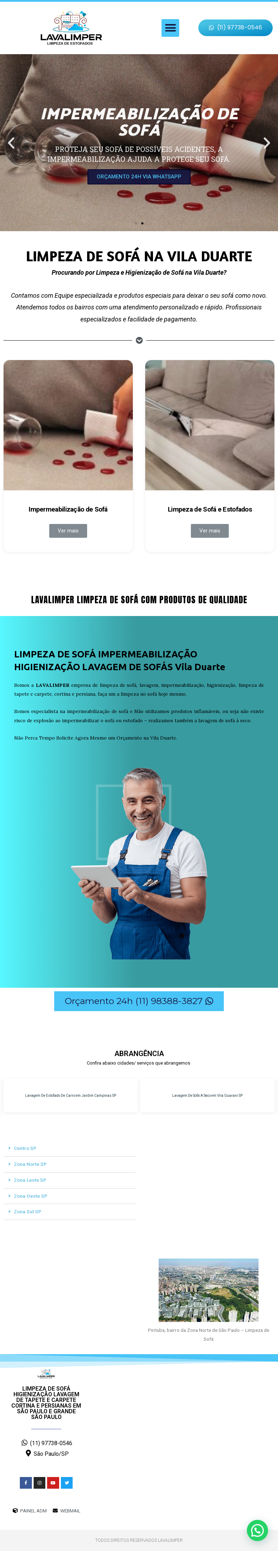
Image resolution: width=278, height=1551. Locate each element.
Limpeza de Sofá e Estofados (210, 509)
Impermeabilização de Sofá (68, 509)
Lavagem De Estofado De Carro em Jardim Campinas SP (70, 1095)
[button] (170, 28)
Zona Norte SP (30, 1164)
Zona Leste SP (30, 1180)
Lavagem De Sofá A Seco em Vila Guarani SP (207, 1095)
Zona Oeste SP (30, 1196)
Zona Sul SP (27, 1211)
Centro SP (25, 1148)
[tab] (70, 1149)
